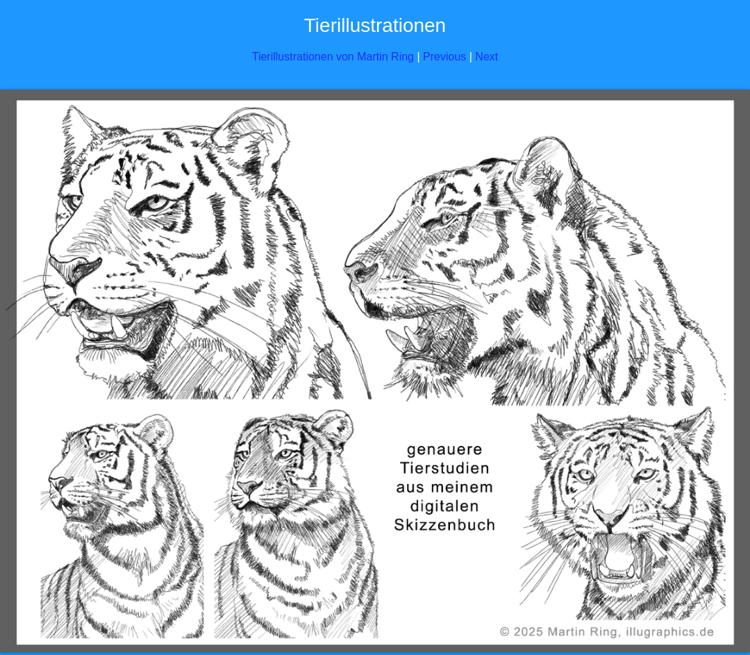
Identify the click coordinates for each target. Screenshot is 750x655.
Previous (444, 57)
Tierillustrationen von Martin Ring (333, 57)
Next (486, 57)
